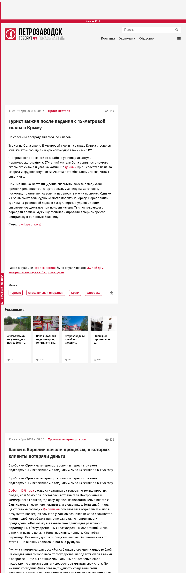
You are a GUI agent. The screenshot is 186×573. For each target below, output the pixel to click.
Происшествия (59, 111)
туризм (15, 293)
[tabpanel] (17, 339)
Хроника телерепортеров (67, 439)
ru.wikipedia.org (29, 224)
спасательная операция (45, 293)
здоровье (93, 293)
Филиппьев (51, 509)
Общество (146, 38)
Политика (108, 38)
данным (71, 167)
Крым (75, 293)
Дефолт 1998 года (21, 490)
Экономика (127, 38)
